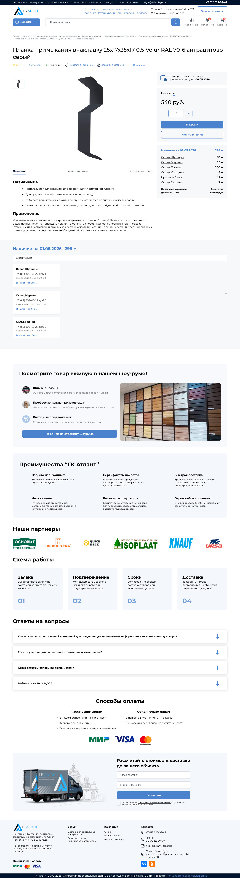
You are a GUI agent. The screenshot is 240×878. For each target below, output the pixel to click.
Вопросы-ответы (91, 2)
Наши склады (112, 835)
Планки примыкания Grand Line (120, 36)
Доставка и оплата (57, 2)
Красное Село (171, 177)
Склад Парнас (171, 167)
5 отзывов (35, 65)
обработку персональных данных (154, 802)
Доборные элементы (69, 36)
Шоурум (108, 2)
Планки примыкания (92, 36)
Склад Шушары (172, 157)
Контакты (132, 2)
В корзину (192, 124)
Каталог (27, 36)
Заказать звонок (212, 11)
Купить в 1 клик (192, 134)
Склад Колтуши (172, 172)
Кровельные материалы (45, 36)
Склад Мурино (171, 162)
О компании (20, 2)
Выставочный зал (114, 839)
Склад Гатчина (172, 182)
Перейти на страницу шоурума (69, 434)
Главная (17, 36)
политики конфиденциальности (138, 805)
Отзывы (75, 2)
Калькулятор (36, 2)
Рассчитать (154, 795)
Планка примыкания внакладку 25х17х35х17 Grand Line (165, 36)
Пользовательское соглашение (186, 875)
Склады (120, 2)
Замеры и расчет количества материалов (82, 839)
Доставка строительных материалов (81, 833)
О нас (107, 832)
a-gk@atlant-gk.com (157, 2)
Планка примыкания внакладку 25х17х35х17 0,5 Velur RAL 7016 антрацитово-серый (55, 39)
